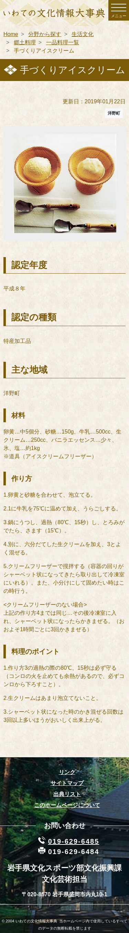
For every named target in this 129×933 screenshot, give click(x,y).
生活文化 (83, 34)
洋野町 (114, 113)
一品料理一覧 (62, 42)
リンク (67, 772)
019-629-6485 (73, 841)
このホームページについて (67, 805)
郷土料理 (25, 42)
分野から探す (44, 34)
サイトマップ (67, 783)
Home (10, 34)
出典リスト (67, 794)
